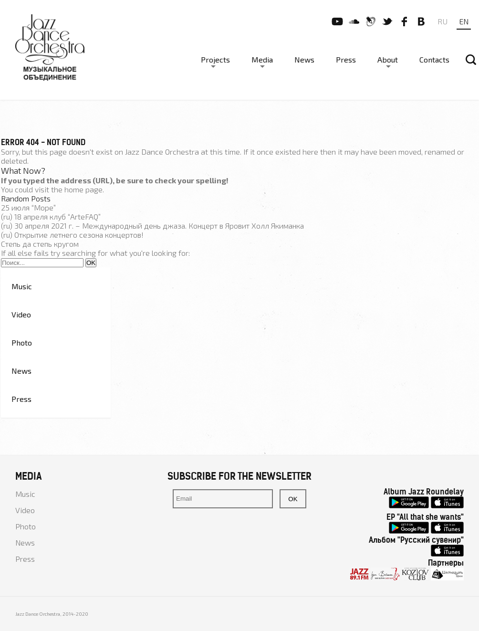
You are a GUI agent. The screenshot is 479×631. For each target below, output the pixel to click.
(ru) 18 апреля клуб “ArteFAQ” (51, 216)
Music (21, 286)
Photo (21, 342)
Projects (215, 59)
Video (21, 314)
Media (262, 59)
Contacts (434, 59)
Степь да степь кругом (40, 243)
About (387, 59)
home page (83, 189)
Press (346, 59)
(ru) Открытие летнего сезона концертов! (72, 234)
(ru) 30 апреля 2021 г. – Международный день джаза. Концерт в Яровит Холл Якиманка (152, 225)
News (304, 59)
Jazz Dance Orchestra (162, 151)
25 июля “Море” (28, 207)
